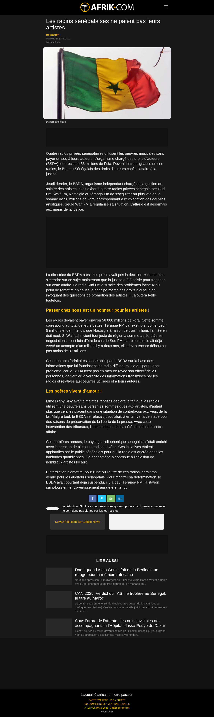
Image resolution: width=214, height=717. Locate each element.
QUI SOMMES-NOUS (95, 704)
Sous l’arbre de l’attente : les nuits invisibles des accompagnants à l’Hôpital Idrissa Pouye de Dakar (120, 623)
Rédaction (52, 34)
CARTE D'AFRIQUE (98, 700)
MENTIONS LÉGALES (119, 704)
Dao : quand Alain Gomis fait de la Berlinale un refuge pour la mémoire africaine (116, 572)
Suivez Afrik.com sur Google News (77, 521)
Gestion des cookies (119, 708)
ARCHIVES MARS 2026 (96, 708)
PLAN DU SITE (117, 700)
